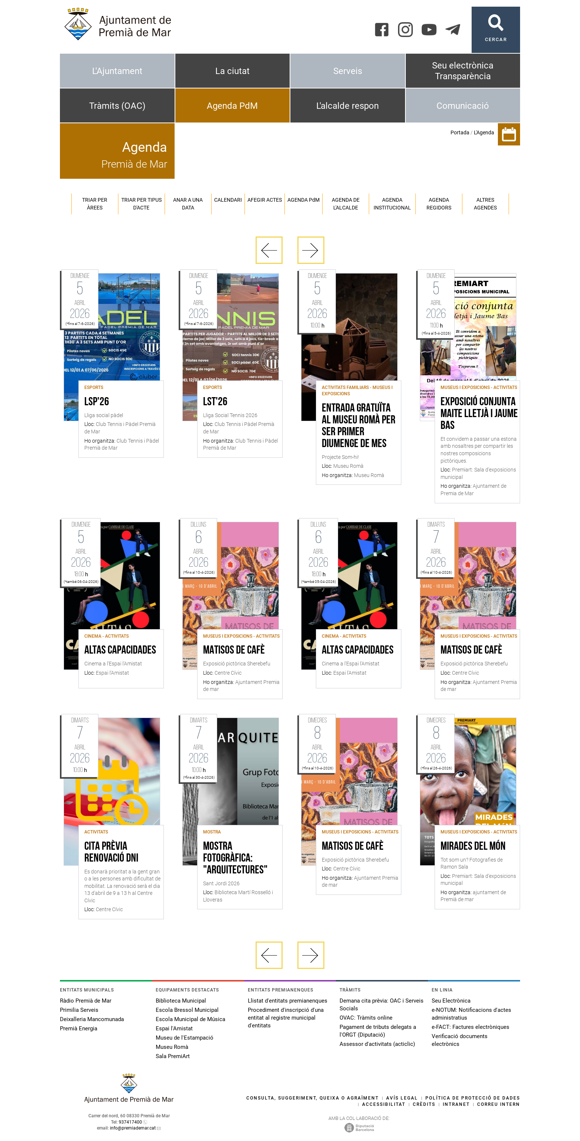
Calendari (228, 200)
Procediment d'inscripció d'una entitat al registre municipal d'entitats (286, 1018)
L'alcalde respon (347, 106)
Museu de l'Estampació (184, 1037)
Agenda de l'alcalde (346, 204)
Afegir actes (264, 200)
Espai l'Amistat (174, 1028)
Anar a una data (188, 204)
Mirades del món (473, 847)
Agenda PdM (232, 106)
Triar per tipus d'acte (141, 204)
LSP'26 (96, 402)
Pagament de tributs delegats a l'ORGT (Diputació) (378, 1031)
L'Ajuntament (117, 71)
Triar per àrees (94, 204)
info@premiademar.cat (133, 1128)
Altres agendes (485, 204)
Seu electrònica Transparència (462, 70)
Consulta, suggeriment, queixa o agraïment (312, 1098)
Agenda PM (303, 200)
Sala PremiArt (173, 1056)
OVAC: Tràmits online (366, 1017)
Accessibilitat (383, 1104)
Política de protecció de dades (472, 1098)
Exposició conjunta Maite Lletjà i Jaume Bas (479, 414)
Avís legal (402, 1098)
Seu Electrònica (451, 1000)
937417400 (130, 1122)
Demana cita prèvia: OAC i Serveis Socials (382, 1004)
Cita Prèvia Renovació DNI (111, 853)
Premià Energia (78, 1028)
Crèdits (424, 1104)
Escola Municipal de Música (190, 1019)
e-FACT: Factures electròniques (470, 1027)
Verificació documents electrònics (460, 1040)
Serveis (347, 71)
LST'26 (215, 402)
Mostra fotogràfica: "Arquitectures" (235, 858)
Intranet (456, 1104)
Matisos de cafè (234, 651)
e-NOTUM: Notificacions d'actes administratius (471, 1014)
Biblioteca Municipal (181, 1000)
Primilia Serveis (79, 1010)
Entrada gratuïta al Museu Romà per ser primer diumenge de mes (358, 426)
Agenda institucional (392, 204)
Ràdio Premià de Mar (85, 1000)
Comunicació (462, 106)
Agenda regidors (438, 204)
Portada (460, 132)
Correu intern (498, 1104)
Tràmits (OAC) (117, 106)
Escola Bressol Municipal (187, 1010)
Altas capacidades (120, 651)
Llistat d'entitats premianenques (287, 1000)
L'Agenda (484, 132)
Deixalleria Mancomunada (92, 1019)
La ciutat (232, 71)
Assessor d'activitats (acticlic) (377, 1044)
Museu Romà (172, 1047)
